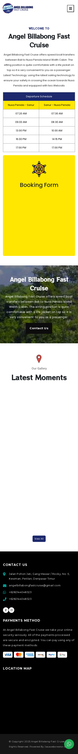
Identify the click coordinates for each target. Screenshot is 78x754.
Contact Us (39, 328)
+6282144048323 (20, 592)
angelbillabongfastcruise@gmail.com (35, 585)
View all (39, 538)
